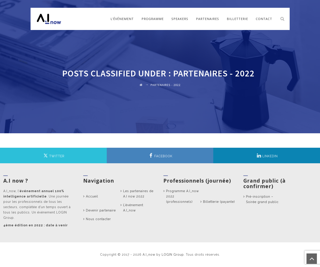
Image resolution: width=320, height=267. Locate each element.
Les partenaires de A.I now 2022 (138, 193)
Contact (264, 19)
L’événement (122, 19)
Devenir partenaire (101, 210)
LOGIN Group (173, 254)
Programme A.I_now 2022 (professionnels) (182, 196)
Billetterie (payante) (219, 201)
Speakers (179, 19)
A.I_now (149, 254)
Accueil (92, 196)
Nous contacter (98, 219)
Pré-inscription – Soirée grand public (262, 199)
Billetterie (237, 19)
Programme (153, 19)
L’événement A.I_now (133, 207)
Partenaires (207, 19)
